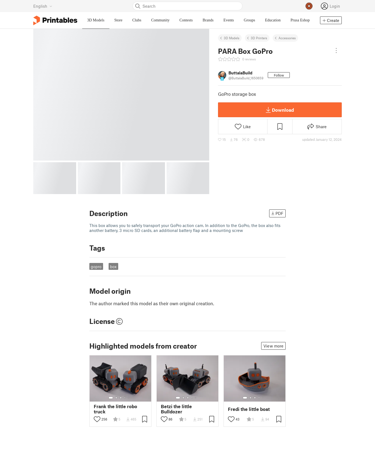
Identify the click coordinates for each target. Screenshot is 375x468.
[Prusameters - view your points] (309, 6)
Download (280, 110)
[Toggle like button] (97, 419)
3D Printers (259, 38)
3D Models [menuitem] (95, 20)
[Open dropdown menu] (336, 50)
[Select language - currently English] (42, 6)
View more (273, 345)
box (113, 266)
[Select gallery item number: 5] (129, 398)
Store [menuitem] (118, 20)
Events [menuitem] (229, 20)
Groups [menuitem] (249, 20)
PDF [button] (277, 213)
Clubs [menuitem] (136, 20)
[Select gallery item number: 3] (121, 398)
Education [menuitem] (273, 20)
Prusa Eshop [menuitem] (300, 20)
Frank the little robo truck (115, 409)
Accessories (287, 38)
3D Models (231, 38)
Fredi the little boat (249, 409)
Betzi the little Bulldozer (176, 409)
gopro (96, 266)
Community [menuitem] (160, 20)
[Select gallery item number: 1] (111, 398)
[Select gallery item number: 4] (125, 398)
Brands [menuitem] (208, 20)
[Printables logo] (55, 20)
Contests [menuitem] (186, 20)
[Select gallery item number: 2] (116, 398)
